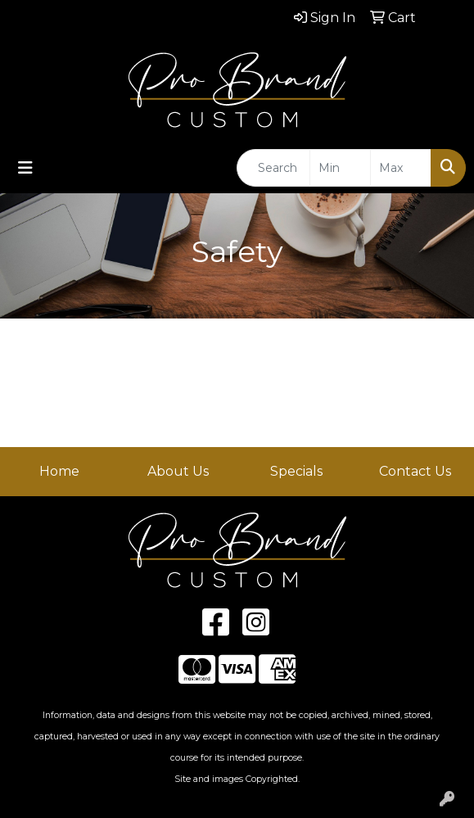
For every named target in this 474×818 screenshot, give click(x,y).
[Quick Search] (273, 168)
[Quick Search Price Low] (340, 168)
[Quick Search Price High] (400, 168)
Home (59, 471)
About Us (178, 471)
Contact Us (415, 471)
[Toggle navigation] (25, 167)
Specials (296, 471)
